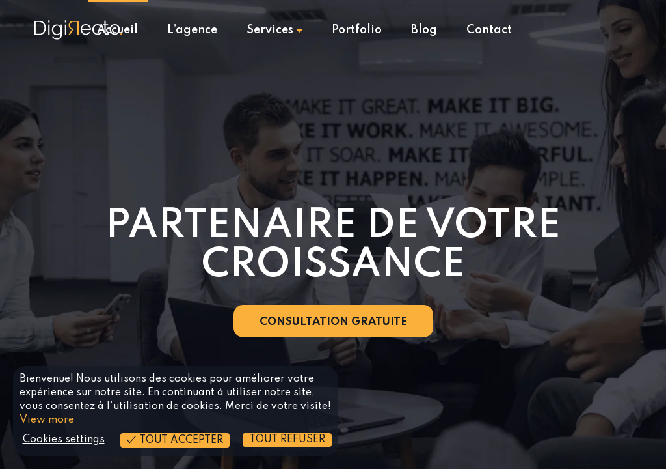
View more (47, 420)
